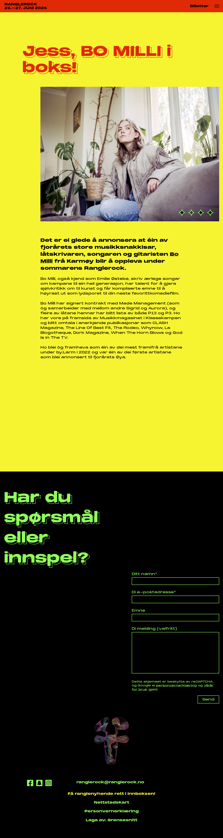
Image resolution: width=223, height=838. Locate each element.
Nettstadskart (111, 802)
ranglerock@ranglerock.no (110, 782)
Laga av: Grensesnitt (111, 820)
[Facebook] (30, 784)
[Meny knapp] (217, 6)
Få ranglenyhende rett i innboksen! (111, 794)
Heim (8, 17)
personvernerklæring (176, 685)
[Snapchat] (39, 784)
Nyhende (25, 17)
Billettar (199, 6)
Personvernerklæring (111, 811)
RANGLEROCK (26, 6)
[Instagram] (48, 784)
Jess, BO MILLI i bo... (55, 17)
